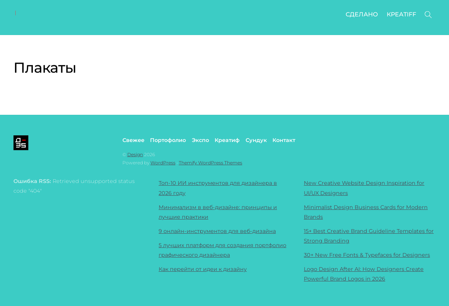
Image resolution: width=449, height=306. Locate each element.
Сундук (256, 140)
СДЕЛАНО (362, 14)
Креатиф (227, 140)
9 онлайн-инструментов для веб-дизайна (217, 231)
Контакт (283, 140)
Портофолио (168, 140)
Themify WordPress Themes (210, 162)
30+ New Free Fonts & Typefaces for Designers (367, 255)
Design (135, 154)
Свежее (133, 140)
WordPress (162, 162)
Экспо (200, 140)
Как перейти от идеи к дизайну (203, 269)
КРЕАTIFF (401, 14)
